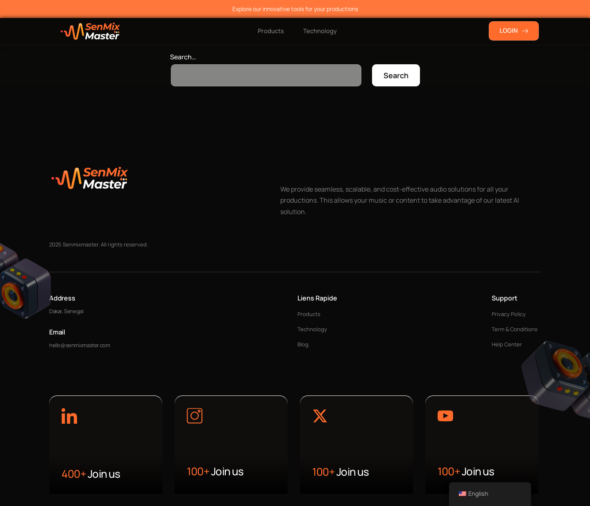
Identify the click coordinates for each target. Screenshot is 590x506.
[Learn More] (69, 417)
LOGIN (513, 30)
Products (270, 31)
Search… (183, 57)
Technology (320, 31)
